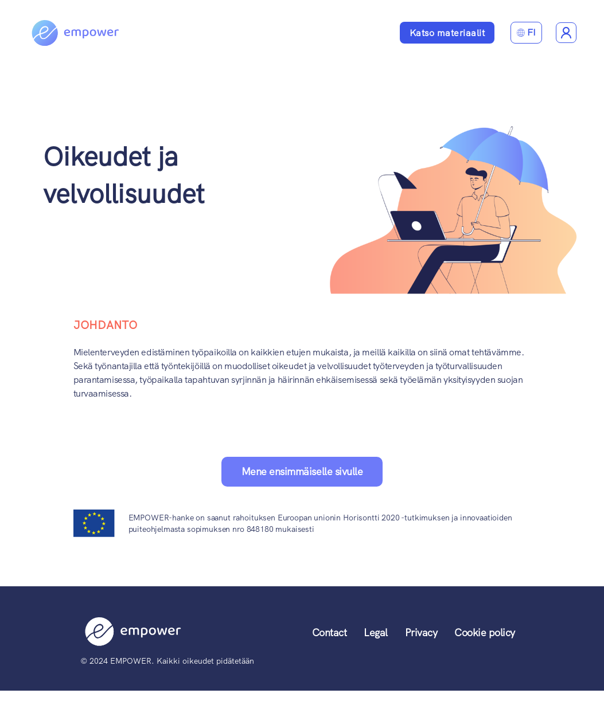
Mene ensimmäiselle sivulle (302, 471)
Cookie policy (484, 632)
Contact (329, 632)
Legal (376, 632)
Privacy (421, 632)
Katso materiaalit (447, 33)
